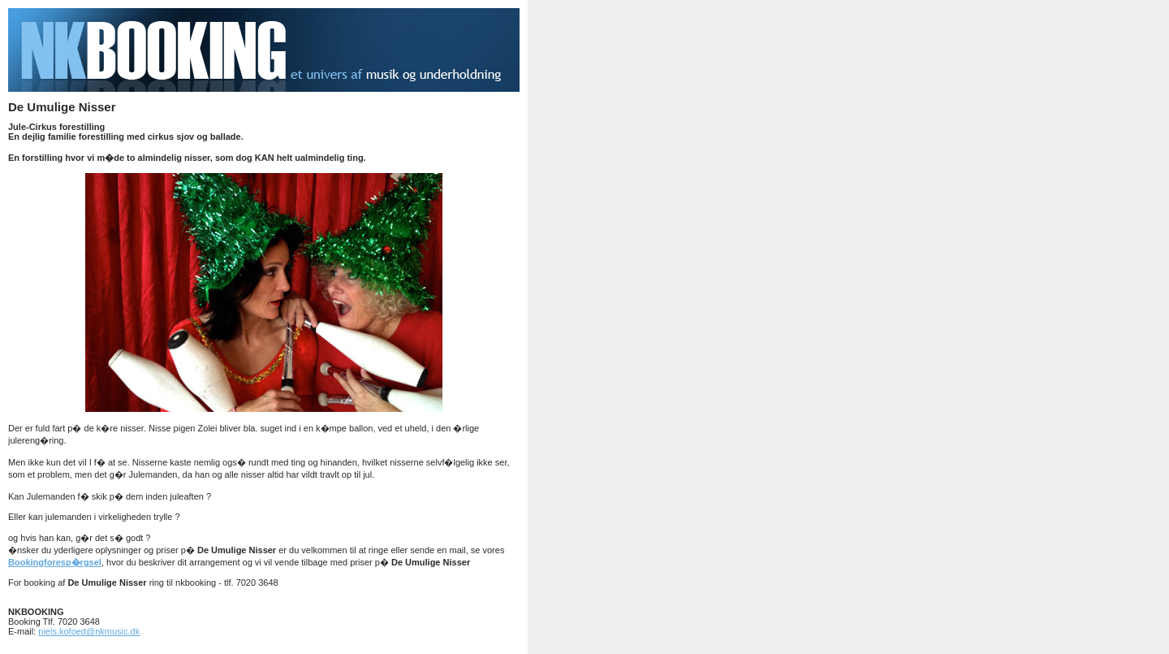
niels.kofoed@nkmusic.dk (89, 631)
